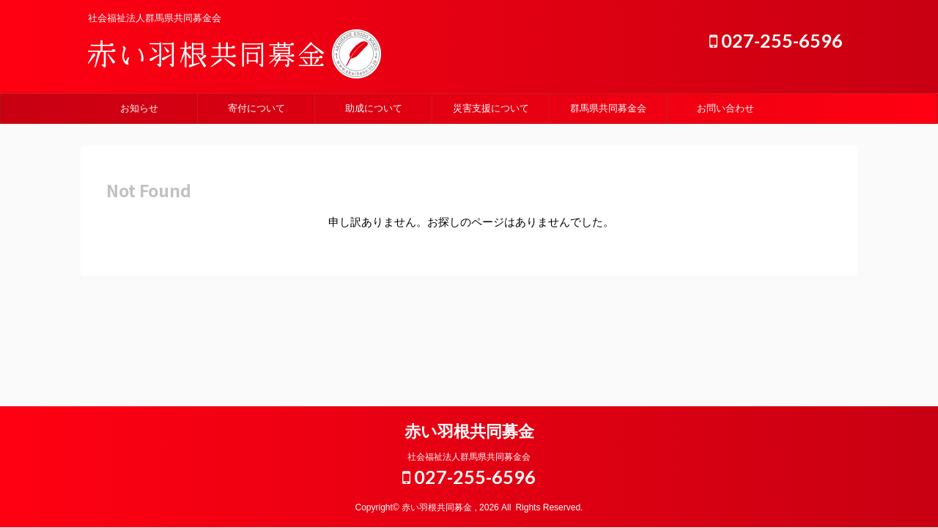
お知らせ (139, 108)
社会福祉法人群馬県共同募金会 (469, 457)
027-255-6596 (776, 40)
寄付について (256, 108)
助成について (373, 108)
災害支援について (491, 108)
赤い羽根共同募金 (469, 431)
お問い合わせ (725, 108)
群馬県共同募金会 (608, 108)
